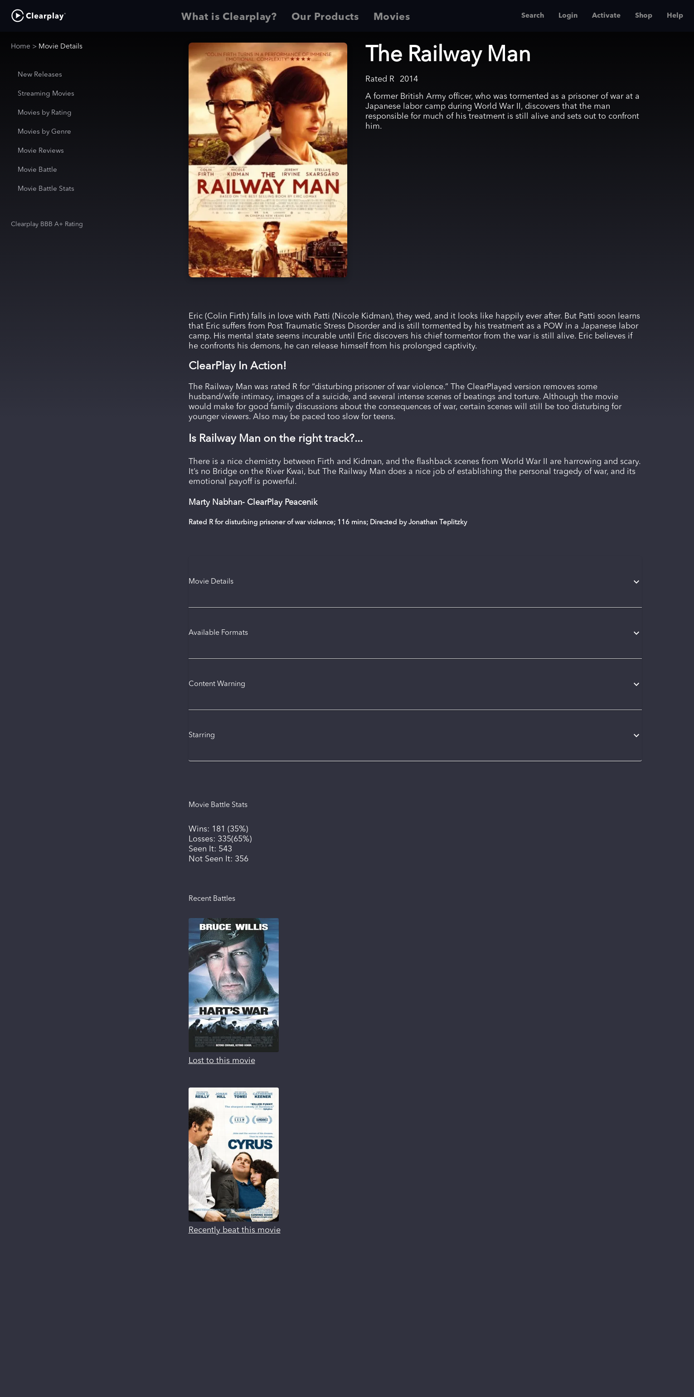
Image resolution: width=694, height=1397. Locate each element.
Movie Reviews (41, 151)
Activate (606, 15)
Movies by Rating (45, 113)
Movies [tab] (391, 16)
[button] (415, 582)
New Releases (40, 75)
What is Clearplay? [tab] (229, 16)
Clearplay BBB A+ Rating (47, 224)
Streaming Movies (46, 94)
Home (20, 46)
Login (568, 15)
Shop (643, 15)
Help (675, 15)
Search (532, 15)
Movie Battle (37, 170)
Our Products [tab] (325, 16)
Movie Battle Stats (46, 189)
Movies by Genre (44, 132)
